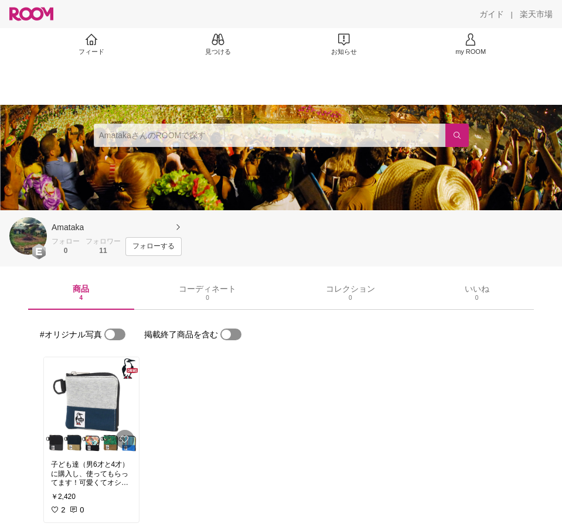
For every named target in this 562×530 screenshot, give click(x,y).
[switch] (114, 334)
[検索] (457, 135)
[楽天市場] (536, 14)
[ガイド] (491, 14)
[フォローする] (153, 246)
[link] (91, 405)
